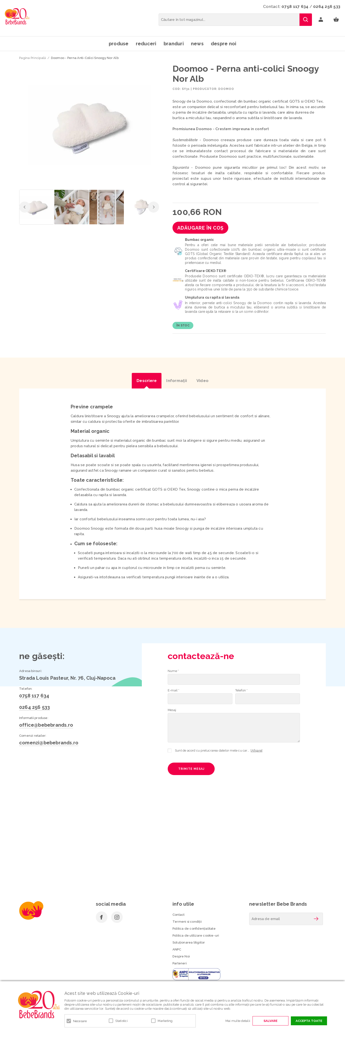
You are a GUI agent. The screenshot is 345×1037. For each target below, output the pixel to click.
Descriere (147, 380)
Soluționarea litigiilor (188, 942)
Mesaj (172, 710)
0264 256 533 (326, 6)
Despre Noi (181, 956)
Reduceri (146, 43)
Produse (119, 43)
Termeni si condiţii (187, 921)
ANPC (176, 949)
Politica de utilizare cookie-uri (195, 935)
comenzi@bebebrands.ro (48, 743)
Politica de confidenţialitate (194, 928)
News (197, 43)
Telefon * (241, 690)
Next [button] (153, 207)
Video (202, 380)
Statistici (121, 1021)
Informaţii (176, 380)
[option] (89, 125)
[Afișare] (256, 750)
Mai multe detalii (237, 1021)
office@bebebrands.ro (46, 725)
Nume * (173, 671)
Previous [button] (24, 207)
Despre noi (223, 43)
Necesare (80, 1021)
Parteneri (179, 963)
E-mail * (173, 690)
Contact (178, 914)
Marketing (165, 1021)
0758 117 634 (295, 6)
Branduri (174, 43)
